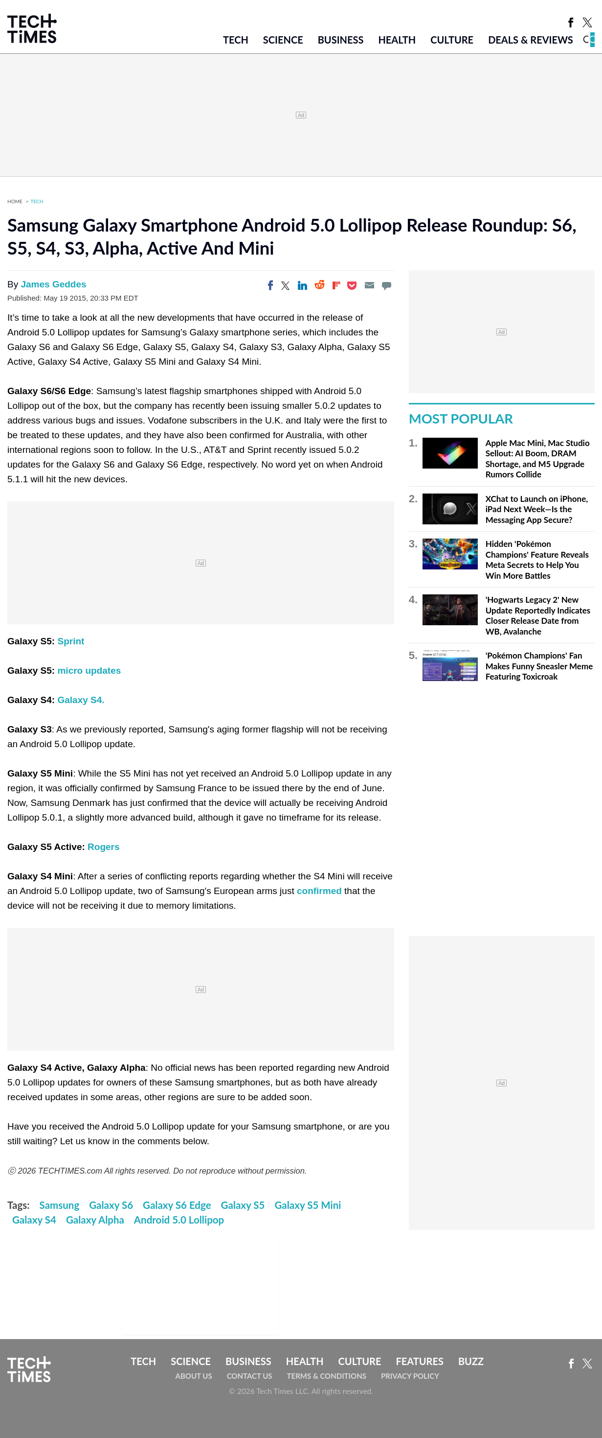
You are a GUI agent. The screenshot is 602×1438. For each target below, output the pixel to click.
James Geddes (53, 284)
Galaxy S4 (34, 1220)
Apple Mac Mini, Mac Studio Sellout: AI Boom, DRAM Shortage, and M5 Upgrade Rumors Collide (538, 459)
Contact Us (249, 1375)
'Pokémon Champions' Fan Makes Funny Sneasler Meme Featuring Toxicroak (539, 666)
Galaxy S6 (111, 1205)
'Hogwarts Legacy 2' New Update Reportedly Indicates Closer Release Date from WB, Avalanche (538, 615)
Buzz (471, 1361)
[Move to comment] (386, 285)
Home (14, 201)
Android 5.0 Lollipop (179, 1220)
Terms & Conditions (326, 1375)
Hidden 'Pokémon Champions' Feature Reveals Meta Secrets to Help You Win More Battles (537, 560)
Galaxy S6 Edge (177, 1205)
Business (341, 40)
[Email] (369, 285)
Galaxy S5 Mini (307, 1205)
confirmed (319, 891)
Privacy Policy (410, 1375)
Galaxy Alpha (95, 1220)
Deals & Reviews (530, 40)
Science (283, 40)
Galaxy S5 (243, 1205)
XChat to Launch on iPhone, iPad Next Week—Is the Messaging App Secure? (537, 509)
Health (397, 40)
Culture (451, 40)
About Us (194, 1375)
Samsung (60, 1205)
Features (419, 1361)
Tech (235, 40)
